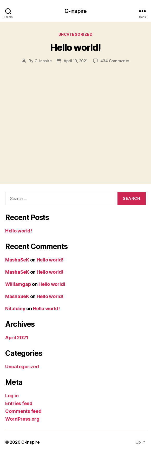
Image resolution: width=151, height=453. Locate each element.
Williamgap (18, 284)
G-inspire (75, 11)
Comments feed (23, 411)
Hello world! (75, 47)
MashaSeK (17, 260)
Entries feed (18, 403)
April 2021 (16, 337)
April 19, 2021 (76, 60)
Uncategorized (75, 34)
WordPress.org (22, 419)
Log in (11, 395)
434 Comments (114, 60)
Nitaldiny (15, 308)
